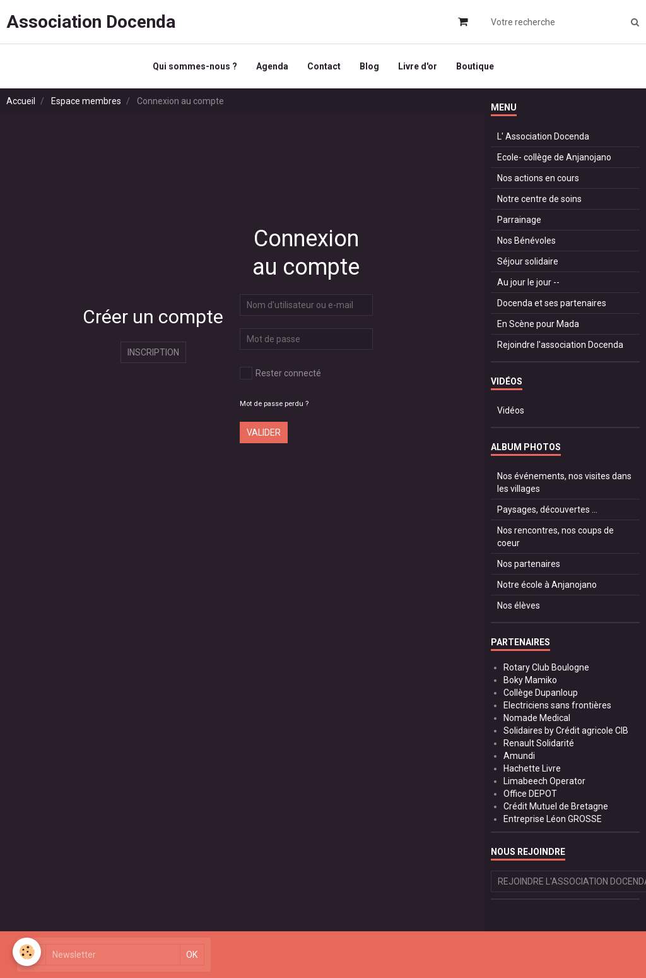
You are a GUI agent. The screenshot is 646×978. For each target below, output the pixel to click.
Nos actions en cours (538, 178)
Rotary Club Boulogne (546, 667)
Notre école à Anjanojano (547, 585)
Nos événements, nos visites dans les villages (564, 482)
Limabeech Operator (544, 781)
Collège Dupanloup (540, 693)
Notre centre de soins (539, 199)
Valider (264, 432)
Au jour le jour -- (528, 282)
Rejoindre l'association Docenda (560, 345)
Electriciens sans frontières (557, 705)
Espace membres (86, 101)
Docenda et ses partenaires (551, 303)
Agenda (272, 66)
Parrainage (519, 220)
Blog (369, 66)
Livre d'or (417, 66)
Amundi (519, 756)
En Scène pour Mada (538, 324)
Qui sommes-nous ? (195, 66)
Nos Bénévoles (526, 241)
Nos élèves (518, 605)
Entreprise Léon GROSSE (552, 819)
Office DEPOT (530, 794)
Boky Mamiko (530, 680)
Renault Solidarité (538, 743)
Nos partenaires (528, 564)
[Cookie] (27, 952)
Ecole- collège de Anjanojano (554, 157)
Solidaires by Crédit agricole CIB (565, 730)
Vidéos (510, 410)
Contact (324, 66)
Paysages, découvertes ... (547, 509)
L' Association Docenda (543, 136)
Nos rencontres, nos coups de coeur (555, 536)
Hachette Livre (532, 768)
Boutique (475, 66)
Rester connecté (280, 373)
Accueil (20, 101)
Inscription (153, 352)
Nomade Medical (536, 718)
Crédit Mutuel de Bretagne (555, 806)
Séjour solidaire (527, 261)
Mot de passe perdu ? (274, 404)
